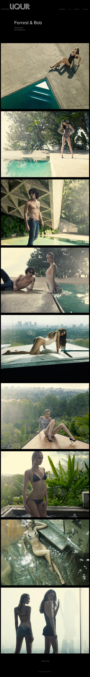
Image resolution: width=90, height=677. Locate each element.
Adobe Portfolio (47, 671)
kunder (76, 9)
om (70, 9)
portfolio (62, 9)
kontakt (85, 9)
